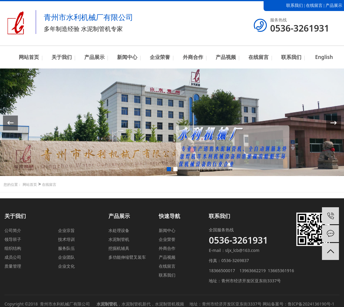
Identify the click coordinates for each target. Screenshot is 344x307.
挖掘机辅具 (118, 248)
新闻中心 (127, 57)
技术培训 (66, 239)
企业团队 (66, 257)
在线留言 (314, 5)
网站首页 (29, 57)
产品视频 (226, 57)
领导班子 (12, 239)
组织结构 (12, 248)
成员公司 (12, 257)
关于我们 (62, 57)
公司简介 (12, 230)
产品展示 (334, 5)
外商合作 (193, 57)
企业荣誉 (160, 57)
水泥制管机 (118, 239)
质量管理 (12, 266)
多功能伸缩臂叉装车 (127, 257)
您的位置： (12, 184)
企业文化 (66, 266)
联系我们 (294, 5)
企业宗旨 (66, 230)
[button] (169, 169)
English (324, 57)
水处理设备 (118, 230)
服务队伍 (66, 248)
